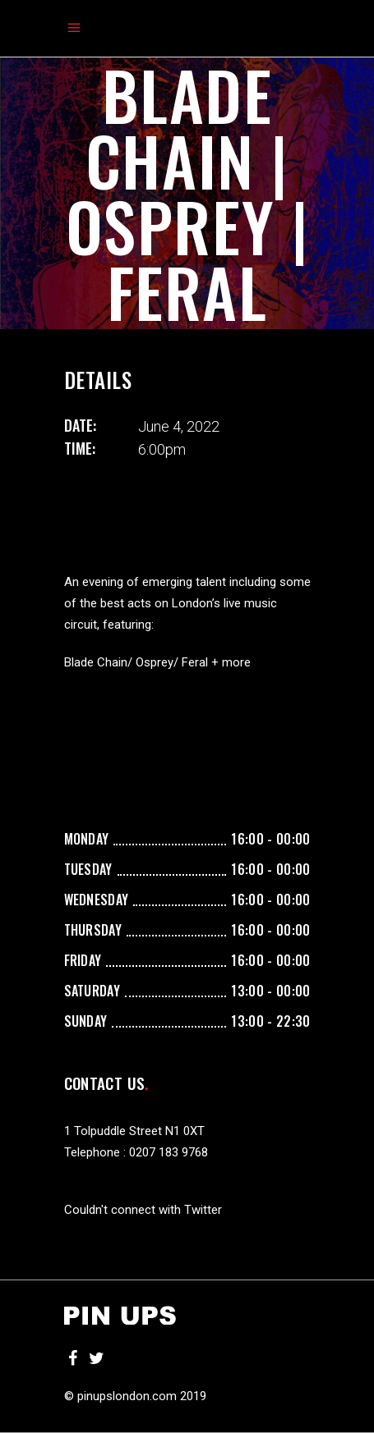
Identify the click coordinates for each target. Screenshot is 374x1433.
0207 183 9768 (168, 1152)
